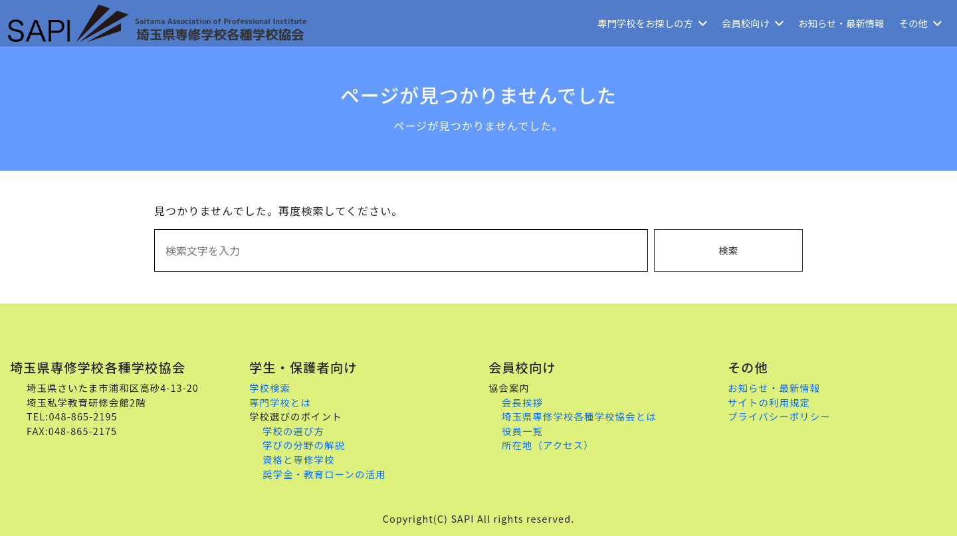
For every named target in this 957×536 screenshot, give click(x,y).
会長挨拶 (522, 402)
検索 (728, 250)
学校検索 (269, 388)
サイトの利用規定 (769, 402)
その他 (920, 23)
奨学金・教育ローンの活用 (324, 474)
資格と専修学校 (299, 459)
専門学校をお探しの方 (652, 23)
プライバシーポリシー (779, 416)
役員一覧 (522, 431)
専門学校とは (280, 402)
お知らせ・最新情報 (841, 23)
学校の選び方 (293, 431)
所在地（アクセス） (548, 445)
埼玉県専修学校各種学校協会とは (579, 416)
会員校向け (753, 23)
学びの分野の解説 (304, 445)
